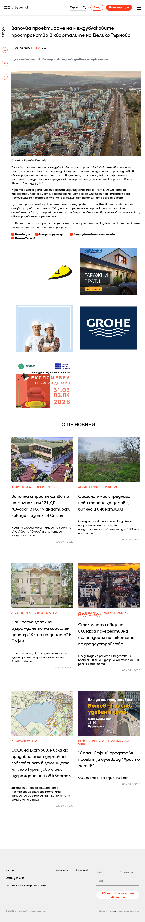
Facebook (82, 870)
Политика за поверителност (26, 885)
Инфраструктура (51, 234)
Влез (96, 7)
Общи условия (15, 878)
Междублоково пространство (94, 234)
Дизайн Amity (107, 910)
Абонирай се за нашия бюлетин (118, 895)
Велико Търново (25, 238)
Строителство (46, 487)
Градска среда (90, 615)
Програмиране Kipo (128, 910)
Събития (85, 743)
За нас (10, 870)
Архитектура (21, 487)
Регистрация (119, 7)
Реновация (22, 234)
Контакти (61, 870)
